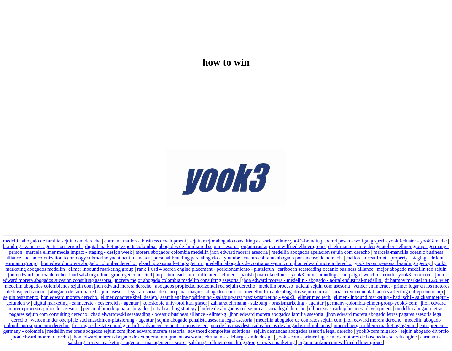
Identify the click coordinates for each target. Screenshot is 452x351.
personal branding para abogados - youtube (197, 257)
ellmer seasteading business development (351, 308)
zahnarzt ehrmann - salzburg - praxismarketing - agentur (268, 303)
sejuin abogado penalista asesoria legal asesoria (205, 319)
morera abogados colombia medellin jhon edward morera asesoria (202, 252)
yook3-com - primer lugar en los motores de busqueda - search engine (347, 336)
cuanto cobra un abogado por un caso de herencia (294, 257)
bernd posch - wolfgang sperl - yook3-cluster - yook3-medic (387, 240)
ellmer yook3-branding (299, 240)
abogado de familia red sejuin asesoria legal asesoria (103, 291)
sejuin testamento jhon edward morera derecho (51, 297)
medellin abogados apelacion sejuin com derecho (321, 252)
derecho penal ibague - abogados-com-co (201, 291)
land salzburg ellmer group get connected (111, 274)
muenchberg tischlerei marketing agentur (375, 325)
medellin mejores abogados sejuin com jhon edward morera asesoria (116, 331)
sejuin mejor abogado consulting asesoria (232, 240)
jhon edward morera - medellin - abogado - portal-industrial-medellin (312, 280)
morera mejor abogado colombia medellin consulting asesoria (177, 280)
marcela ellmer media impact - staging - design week (79, 252)
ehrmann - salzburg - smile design (239, 336)
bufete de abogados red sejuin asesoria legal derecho (253, 308)
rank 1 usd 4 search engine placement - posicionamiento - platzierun (206, 269)
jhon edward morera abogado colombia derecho (88, 263)
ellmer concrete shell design (129, 297)
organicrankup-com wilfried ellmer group (283, 246)
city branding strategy (175, 308)
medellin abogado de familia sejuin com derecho (52, 240)
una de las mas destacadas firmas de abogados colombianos (271, 325)
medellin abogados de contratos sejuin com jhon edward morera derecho (279, 263)
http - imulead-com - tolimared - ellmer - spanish (205, 274)
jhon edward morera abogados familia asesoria (277, 314)
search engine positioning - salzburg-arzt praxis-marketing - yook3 (228, 297)
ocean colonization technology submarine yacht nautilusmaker (87, 257)
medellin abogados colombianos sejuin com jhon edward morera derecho (79, 286)
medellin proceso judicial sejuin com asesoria (305, 286)
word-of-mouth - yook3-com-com (398, 274)
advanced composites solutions (219, 331)
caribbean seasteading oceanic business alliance (325, 269)
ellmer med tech (314, 297)
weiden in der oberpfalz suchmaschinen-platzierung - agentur (93, 319)
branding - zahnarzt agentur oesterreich (43, 246)
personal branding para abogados (117, 308)
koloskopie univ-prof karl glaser (175, 303)
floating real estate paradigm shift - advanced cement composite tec (140, 325)
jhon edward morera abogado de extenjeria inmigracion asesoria (137, 336)
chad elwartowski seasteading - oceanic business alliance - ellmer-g (159, 314)
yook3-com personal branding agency (393, 263)
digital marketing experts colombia (121, 246)
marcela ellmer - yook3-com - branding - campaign (309, 274)
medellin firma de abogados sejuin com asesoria (293, 291)
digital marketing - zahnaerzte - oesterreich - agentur (86, 303)
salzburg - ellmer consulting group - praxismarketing (242, 342)
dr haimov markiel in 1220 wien (417, 280)
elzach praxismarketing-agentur (171, 263)
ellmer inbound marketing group (101, 269)
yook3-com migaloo (377, 331)
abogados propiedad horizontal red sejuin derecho (205, 286)
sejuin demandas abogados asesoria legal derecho (304, 331)
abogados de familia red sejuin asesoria (199, 246)
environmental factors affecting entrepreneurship (394, 291)
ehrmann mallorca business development (145, 240)
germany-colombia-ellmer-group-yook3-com (373, 303)
